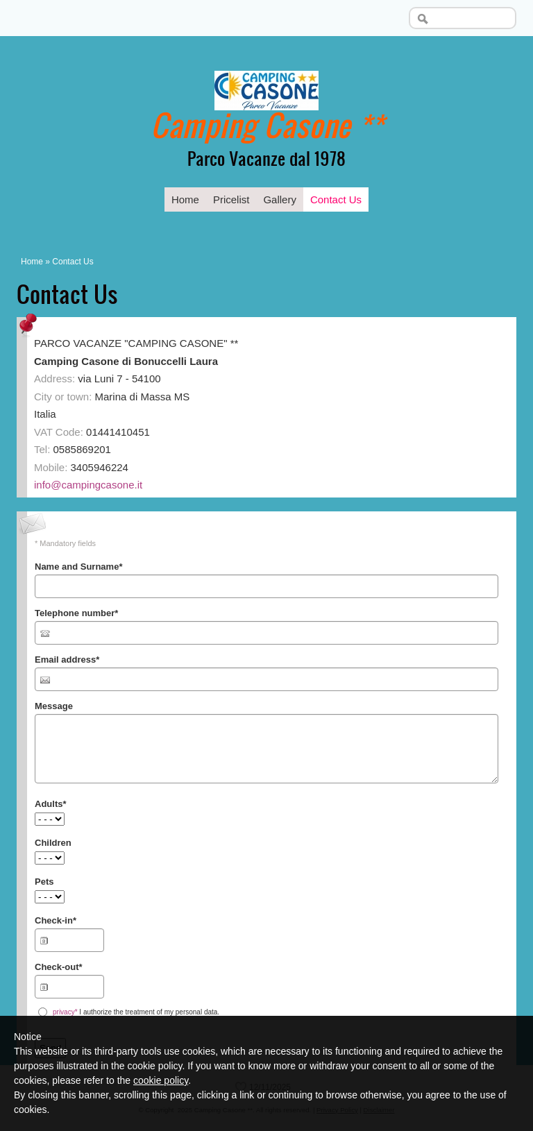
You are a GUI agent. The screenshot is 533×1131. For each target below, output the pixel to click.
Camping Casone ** (267, 124)
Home (185, 199)
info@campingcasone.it (88, 485)
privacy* (65, 1012)
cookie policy (160, 1080)
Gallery (279, 199)
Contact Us (336, 199)
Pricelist (231, 199)
